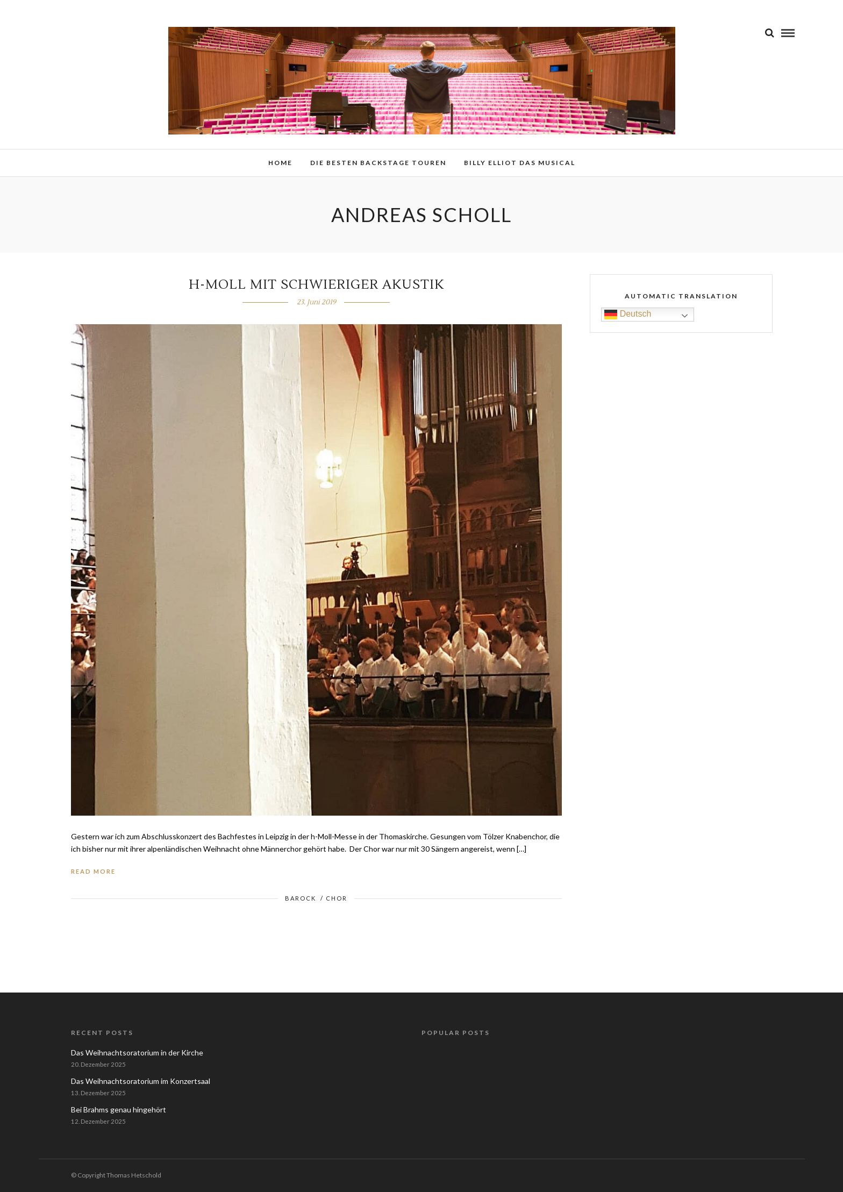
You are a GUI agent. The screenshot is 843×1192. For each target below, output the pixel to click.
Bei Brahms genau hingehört (118, 1109)
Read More (93, 871)
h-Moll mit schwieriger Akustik (316, 284)
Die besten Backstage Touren (378, 163)
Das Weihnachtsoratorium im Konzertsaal (140, 1081)
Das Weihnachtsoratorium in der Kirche (137, 1052)
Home (280, 163)
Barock (300, 898)
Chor (336, 898)
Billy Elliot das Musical (519, 163)
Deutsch (627, 314)
